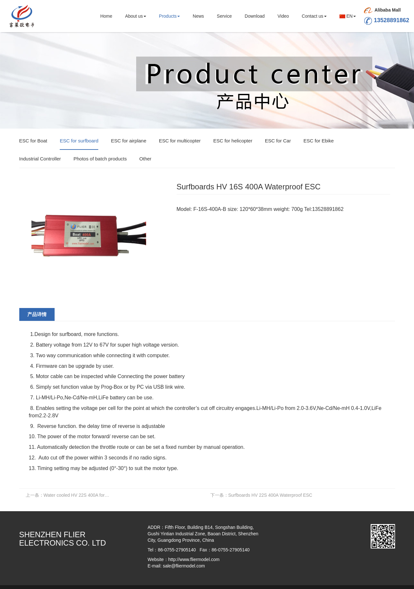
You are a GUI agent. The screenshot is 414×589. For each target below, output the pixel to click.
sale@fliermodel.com (184, 565)
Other (145, 158)
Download (255, 16)
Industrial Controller (40, 158)
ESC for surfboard (79, 140)
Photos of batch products (100, 158)
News (198, 16)
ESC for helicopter (232, 140)
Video (283, 16)
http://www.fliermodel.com (194, 559)
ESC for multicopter (180, 140)
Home (106, 16)
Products (169, 16)
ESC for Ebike (319, 140)
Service (224, 16)
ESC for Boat (33, 140)
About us (135, 16)
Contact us (314, 16)
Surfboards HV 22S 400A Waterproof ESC (261, 495)
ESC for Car (278, 140)
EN (347, 16)
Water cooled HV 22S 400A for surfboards (69, 495)
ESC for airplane (128, 140)
